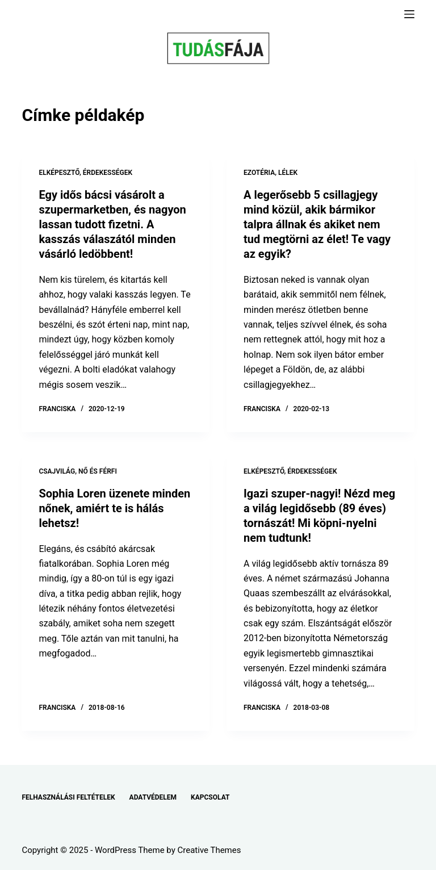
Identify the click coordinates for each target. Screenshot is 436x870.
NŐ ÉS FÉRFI (97, 471)
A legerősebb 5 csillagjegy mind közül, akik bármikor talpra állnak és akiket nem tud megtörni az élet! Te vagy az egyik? (317, 224)
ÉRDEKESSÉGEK (107, 173)
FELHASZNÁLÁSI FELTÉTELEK (68, 797)
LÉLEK (287, 173)
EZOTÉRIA (259, 173)
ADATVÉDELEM (153, 797)
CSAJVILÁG (57, 471)
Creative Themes (209, 850)
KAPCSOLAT (210, 797)
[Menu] (409, 14)
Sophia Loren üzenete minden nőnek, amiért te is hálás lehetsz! (114, 508)
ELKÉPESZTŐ (59, 173)
